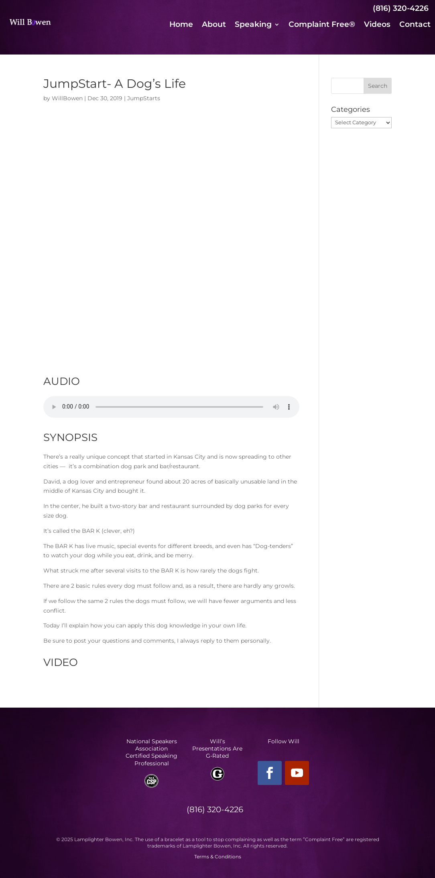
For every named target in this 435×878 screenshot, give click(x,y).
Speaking (253, 25)
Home (181, 25)
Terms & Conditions (217, 857)
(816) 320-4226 (401, 8)
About (214, 25)
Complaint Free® (322, 25)
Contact (415, 25)
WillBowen (67, 98)
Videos (377, 25)
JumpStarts (143, 98)
